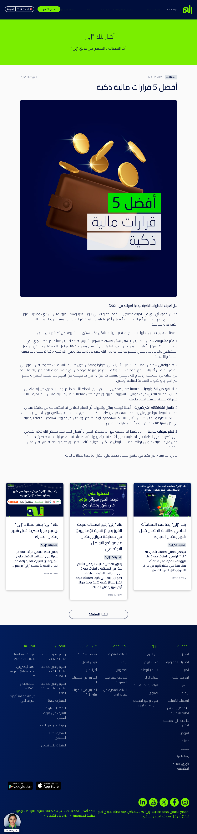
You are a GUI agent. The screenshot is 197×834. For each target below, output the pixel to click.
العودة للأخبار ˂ (29, 77)
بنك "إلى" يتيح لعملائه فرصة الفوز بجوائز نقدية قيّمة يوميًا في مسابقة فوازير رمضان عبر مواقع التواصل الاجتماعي (98, 536)
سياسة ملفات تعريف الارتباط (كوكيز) (39, 811)
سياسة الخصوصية (84, 815)
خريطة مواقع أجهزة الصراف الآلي (22, 698)
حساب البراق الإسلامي (18, 9)
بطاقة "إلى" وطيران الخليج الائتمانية (177, 710)
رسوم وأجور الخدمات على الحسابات (53, 656)
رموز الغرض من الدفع (52, 725)
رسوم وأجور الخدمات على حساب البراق (146, 702)
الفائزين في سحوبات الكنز (84, 679)
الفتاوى (154, 692)
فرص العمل (89, 662)
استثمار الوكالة (150, 669)
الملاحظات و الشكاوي (27, 685)
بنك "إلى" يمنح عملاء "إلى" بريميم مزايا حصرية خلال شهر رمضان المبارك (35, 530)
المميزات (184, 654)
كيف (124, 662)
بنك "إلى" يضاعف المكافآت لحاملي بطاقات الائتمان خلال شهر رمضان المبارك (162, 530)
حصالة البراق (151, 677)
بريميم (185, 692)
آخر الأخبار (91, 669)
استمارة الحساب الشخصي (56, 735)
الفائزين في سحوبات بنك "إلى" (84, 692)
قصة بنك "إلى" (87, 654)
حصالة (185, 740)
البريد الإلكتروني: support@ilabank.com (22, 671)
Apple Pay (182, 756)
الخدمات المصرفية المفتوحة (116, 679)
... (150, 570)
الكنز (71, 9)
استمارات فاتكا (57, 700)
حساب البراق (151, 662)
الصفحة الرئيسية (136, 9)
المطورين (122, 669)
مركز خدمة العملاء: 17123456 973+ (23, 656)
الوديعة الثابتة (180, 677)
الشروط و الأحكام (57, 815)
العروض (184, 733)
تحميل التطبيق (49, 9)
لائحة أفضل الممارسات (80, 811)
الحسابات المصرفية (177, 662)
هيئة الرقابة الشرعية (146, 685)
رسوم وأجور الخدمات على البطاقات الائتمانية (53, 671)
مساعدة (35, 9)
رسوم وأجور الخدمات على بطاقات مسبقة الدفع (53, 688)
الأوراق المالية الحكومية (181, 766)
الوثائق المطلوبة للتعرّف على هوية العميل (54, 713)
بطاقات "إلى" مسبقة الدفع (176, 723)
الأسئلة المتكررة (118, 654)
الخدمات (122, 9)
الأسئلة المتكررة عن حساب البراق (115, 692)
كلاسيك (184, 685)
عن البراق (153, 654)
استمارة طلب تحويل (53, 745)
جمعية (185, 748)
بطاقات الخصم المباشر (105, 9)
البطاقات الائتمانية (86, 9)
